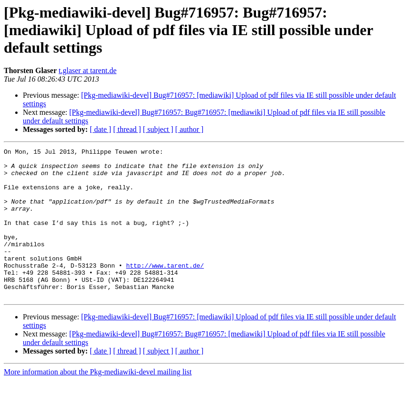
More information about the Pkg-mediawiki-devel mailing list (97, 402)
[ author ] (189, 129)
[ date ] (100, 129)
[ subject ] (158, 129)
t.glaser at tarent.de (88, 70)
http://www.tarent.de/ (165, 289)
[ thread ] (127, 129)
